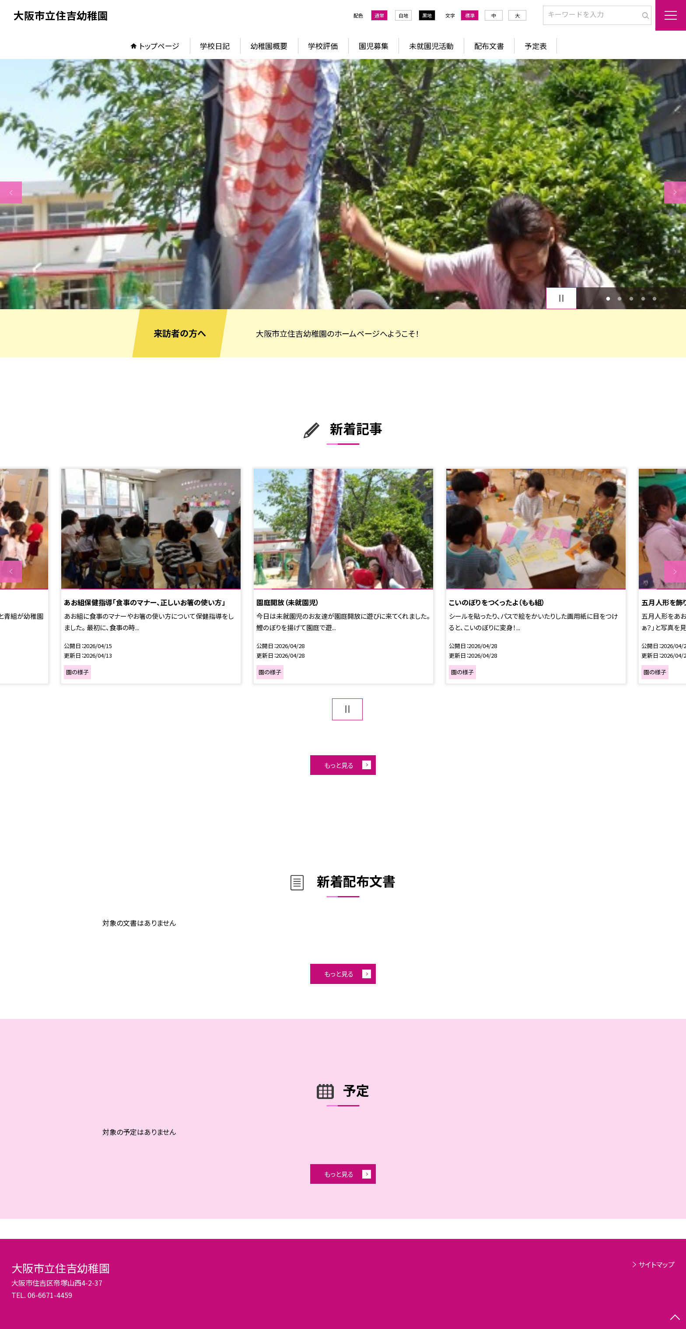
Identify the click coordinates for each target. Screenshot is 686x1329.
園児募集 (373, 45)
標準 (470, 15)
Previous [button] (11, 192)
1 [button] (608, 298)
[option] (343, 184)
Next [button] (675, 192)
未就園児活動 (431, 45)
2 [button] (620, 298)
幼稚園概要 (268, 45)
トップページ (159, 45)
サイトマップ (656, 1264)
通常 (379, 15)
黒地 (427, 15)
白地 (403, 15)
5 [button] (655, 298)
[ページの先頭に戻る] (675, 1318)
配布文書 (489, 45)
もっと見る (339, 765)
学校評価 (323, 45)
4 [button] (643, 298)
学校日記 (215, 45)
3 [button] (632, 298)
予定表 (536, 45)
